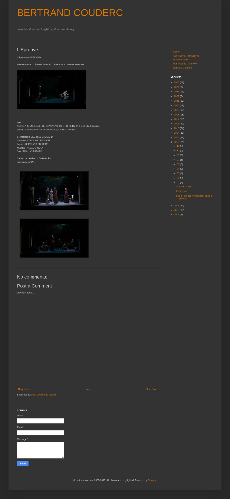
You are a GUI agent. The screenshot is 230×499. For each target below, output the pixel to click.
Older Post (151, 389)
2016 (177, 123)
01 (178, 182)
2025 (177, 82)
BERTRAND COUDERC (70, 12)
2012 (177, 142)
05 (178, 164)
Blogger (152, 480)
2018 (177, 114)
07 (178, 159)
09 (178, 155)
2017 (177, 119)
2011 (177, 205)
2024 (177, 87)
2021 (177, 100)
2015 (177, 128)
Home (88, 389)
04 (178, 169)
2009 (177, 214)
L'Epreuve (181, 191)
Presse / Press (181, 59)
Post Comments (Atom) (43, 394)
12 (178, 146)
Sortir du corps (183, 186)
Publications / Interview (185, 63)
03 (178, 173)
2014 (177, 132)
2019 (177, 110)
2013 (177, 137)
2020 (177, 105)
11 (178, 150)
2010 (177, 210)
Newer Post (24, 389)
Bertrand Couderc (182, 67)
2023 (177, 91)
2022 (177, 96)
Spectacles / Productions (186, 55)
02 (178, 178)
